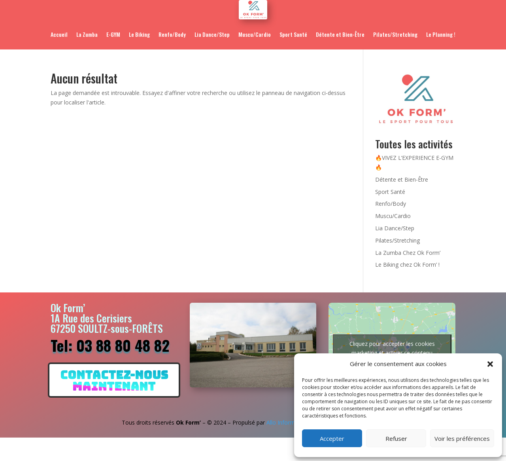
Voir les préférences (462, 438)
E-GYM (113, 34)
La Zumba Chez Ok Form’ (407, 252)
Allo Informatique (288, 422)
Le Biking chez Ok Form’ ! (407, 264)
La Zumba (87, 34)
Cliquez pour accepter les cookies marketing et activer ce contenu (392, 348)
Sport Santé (293, 34)
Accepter (332, 438)
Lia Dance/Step (212, 34)
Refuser (396, 438)
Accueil (59, 34)
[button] (490, 364)
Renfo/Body (172, 34)
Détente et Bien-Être (340, 34)
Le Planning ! (440, 34)
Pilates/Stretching (395, 34)
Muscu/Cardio (254, 34)
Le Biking (139, 34)
